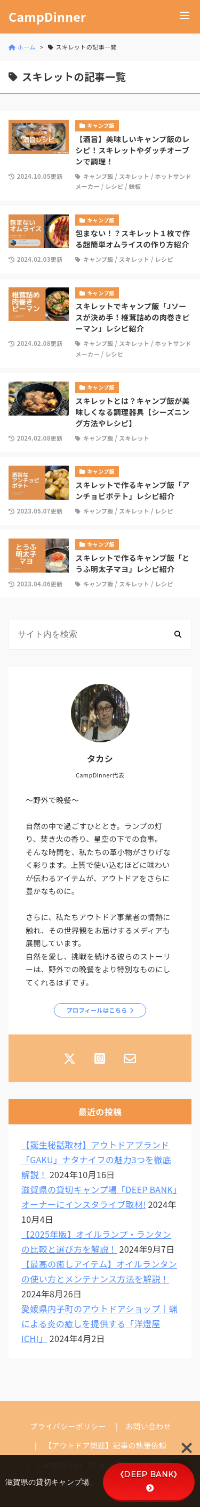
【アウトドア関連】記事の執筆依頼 (105, 1445)
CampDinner (47, 17)
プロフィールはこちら (97, 1010)
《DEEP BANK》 (148, 1481)
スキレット (134, 176)
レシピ (114, 186)
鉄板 (135, 186)
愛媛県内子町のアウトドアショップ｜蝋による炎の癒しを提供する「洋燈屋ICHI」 (99, 1323)
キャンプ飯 (98, 176)
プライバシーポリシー (68, 1426)
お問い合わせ (148, 1426)
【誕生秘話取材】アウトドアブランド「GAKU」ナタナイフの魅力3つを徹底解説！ (96, 1159)
